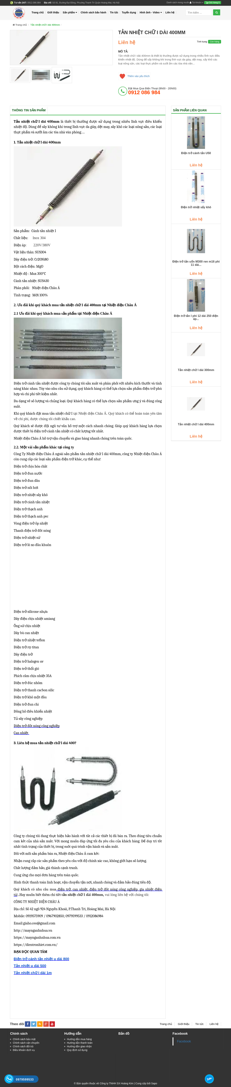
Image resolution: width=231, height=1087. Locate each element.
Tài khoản (196, 2)
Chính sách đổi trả (23, 1046)
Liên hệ (169, 12)
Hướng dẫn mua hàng (79, 1039)
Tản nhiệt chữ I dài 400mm (196, 424)
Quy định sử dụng (77, 1050)
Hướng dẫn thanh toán (79, 1042)
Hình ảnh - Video (151, 12)
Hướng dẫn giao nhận (79, 1046)
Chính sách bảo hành (93, 12)
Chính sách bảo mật (24, 1039)
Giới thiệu (53, 12)
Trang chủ (38, 12)
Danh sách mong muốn (178, 2)
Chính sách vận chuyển (26, 1042)
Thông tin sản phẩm (28, 110)
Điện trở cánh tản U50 (196, 153)
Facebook (184, 1041)
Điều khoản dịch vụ (24, 1050)
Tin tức (114, 12)
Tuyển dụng (129, 12)
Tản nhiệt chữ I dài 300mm (196, 370)
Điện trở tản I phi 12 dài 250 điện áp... (196, 317)
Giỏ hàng (213, 2)
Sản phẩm (70, 12)
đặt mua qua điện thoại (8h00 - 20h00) (152, 91)
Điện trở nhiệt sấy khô (196, 207)
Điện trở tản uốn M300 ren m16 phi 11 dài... (196, 263)
